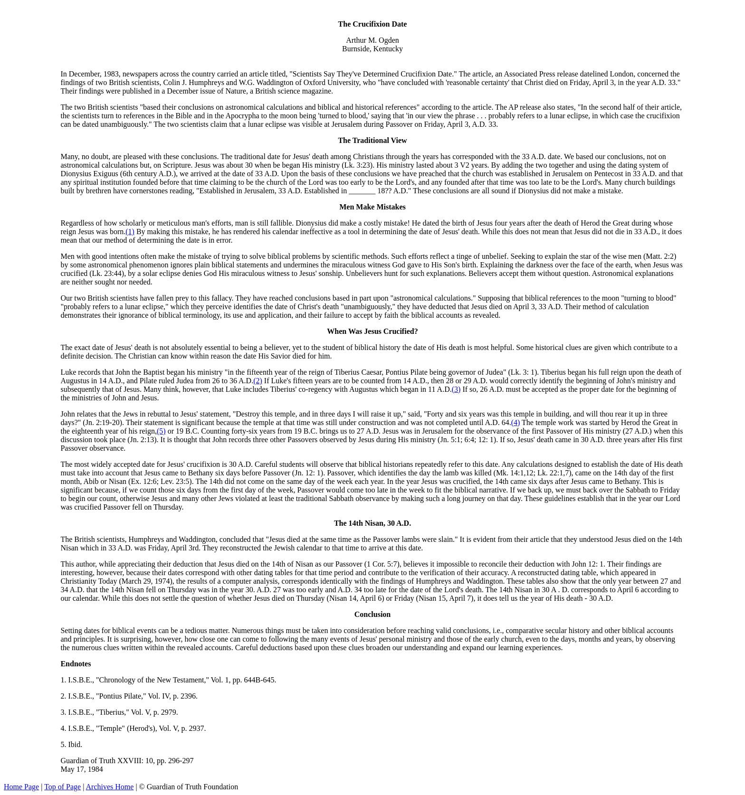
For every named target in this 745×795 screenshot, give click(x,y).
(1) (129, 231)
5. (64, 744)
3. (64, 712)
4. (64, 728)
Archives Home (110, 787)
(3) (456, 389)
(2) (257, 381)
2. (64, 696)
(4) (515, 422)
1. (64, 680)
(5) (161, 431)
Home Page (21, 787)
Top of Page (62, 787)
